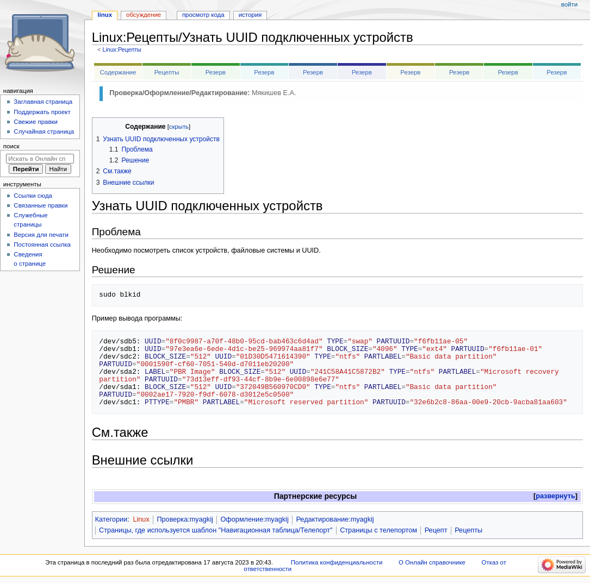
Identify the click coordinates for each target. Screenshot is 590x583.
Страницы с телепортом (378, 530)
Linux (141, 519)
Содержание (118, 72)
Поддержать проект (42, 112)
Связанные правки (40, 205)
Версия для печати (41, 234)
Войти (569, 4)
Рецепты (166, 72)
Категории (111, 519)
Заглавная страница (43, 101)
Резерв (216, 72)
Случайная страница (44, 131)
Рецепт (436, 530)
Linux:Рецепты (121, 49)
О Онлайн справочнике (432, 562)
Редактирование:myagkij (335, 519)
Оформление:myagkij (254, 519)
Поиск (11, 146)
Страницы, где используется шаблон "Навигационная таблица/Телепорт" (215, 530)
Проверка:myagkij (185, 519)
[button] (555, 496)
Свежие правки (36, 121)
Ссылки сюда (33, 195)
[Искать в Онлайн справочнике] (40, 159)
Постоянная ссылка (42, 244)
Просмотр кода (203, 14)
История (250, 14)
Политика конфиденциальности (337, 562)
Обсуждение (143, 14)
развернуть (555, 496)
